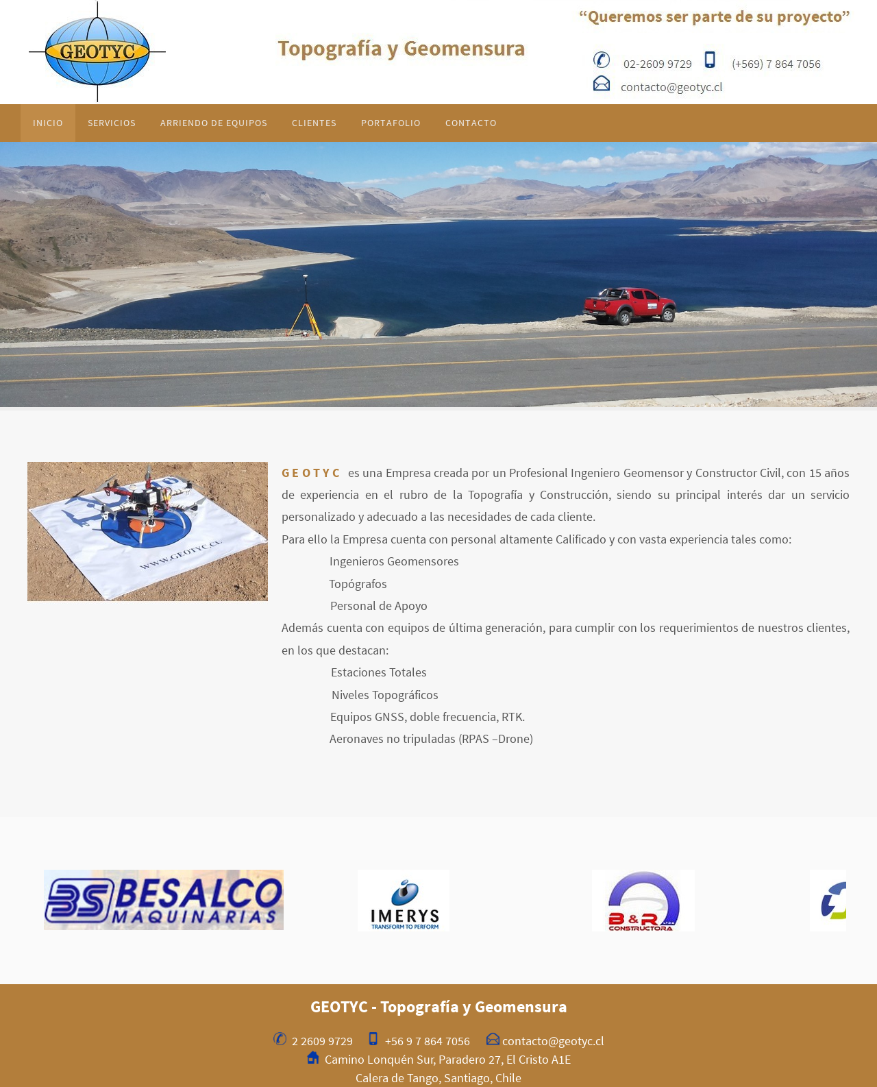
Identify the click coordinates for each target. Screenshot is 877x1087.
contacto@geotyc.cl (553, 1041)
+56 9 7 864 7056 (427, 1041)
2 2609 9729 (322, 1041)
